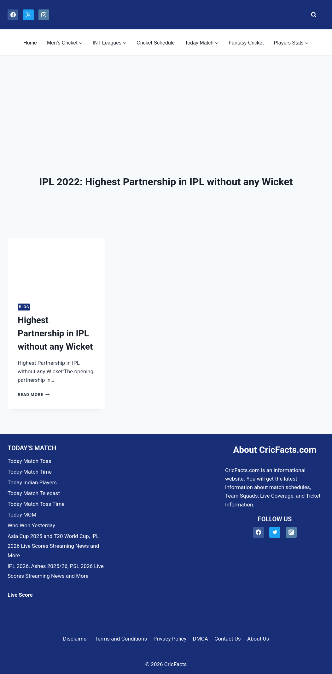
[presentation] (56, 266)
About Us (258, 639)
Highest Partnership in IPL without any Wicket (55, 333)
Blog (24, 307)
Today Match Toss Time (36, 504)
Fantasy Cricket (246, 42)
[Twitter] (274, 532)
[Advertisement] (166, 103)
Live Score (20, 595)
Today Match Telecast (34, 493)
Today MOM (22, 514)
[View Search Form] (312, 15)
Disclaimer (75, 639)
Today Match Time (30, 472)
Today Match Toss (29, 461)
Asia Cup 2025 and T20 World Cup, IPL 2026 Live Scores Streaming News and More (53, 546)
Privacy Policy (170, 639)
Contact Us (227, 639)
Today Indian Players (32, 482)
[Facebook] (13, 14)
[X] (28, 14)
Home (30, 42)
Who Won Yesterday (31, 525)
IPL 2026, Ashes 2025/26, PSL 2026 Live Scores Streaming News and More (56, 571)
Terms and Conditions (121, 639)
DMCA (200, 639)
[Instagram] (43, 14)
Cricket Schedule (156, 42)
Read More (34, 394)
